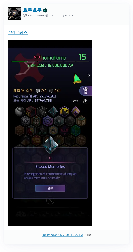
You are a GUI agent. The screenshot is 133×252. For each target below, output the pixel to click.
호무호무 (35, 10)
